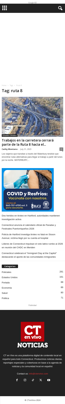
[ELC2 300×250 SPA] (32, 190)
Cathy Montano (10, 149)
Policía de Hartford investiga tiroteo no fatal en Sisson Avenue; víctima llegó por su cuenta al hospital (28, 236)
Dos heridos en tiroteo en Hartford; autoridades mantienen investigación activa (31, 217)
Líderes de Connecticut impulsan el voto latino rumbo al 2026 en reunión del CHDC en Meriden (32, 246)
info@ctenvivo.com (38, 373)
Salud (4, 293)
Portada (6, 282)
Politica (5, 298)
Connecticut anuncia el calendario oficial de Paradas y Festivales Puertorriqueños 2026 (29, 227)
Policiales (6, 272)
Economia (7, 287)
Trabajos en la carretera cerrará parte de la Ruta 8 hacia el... (28, 142)
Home (4, 85)
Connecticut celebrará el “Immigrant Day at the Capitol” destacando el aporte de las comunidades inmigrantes (29, 255)
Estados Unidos (10, 135)
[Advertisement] (32, 47)
